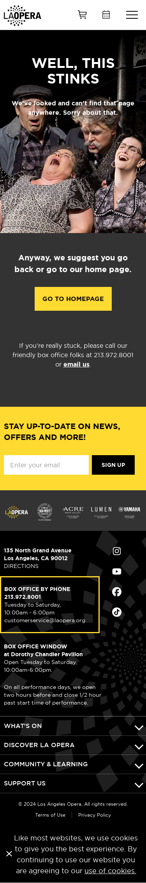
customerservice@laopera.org (44, 620)
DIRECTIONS (21, 566)
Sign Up (113, 464)
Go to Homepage (73, 299)
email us (76, 364)
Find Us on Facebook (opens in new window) (116, 591)
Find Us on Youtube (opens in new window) (116, 571)
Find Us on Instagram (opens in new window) (116, 551)
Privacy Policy (94, 815)
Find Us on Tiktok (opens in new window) (116, 612)
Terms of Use (50, 815)
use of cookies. (110, 870)
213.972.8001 (22, 596)
